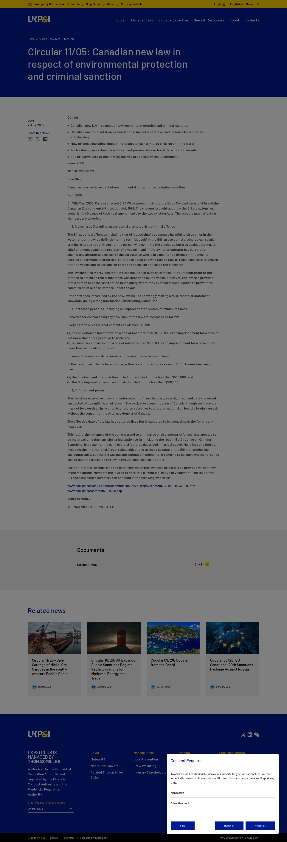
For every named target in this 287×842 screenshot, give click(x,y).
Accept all (260, 825)
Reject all (229, 825)
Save (182, 825)
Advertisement (180, 803)
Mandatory (177, 792)
